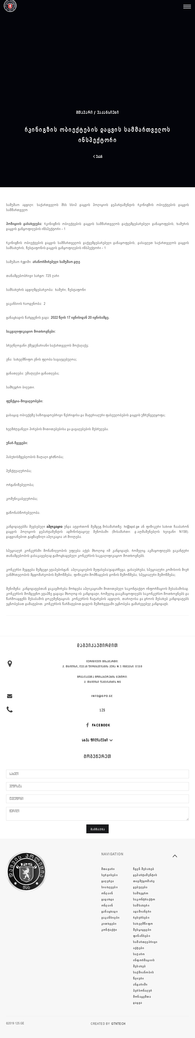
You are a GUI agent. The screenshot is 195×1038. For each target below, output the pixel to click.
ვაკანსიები (108, 112)
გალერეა (107, 881)
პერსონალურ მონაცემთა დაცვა (142, 997)
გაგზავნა (98, 829)
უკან (97, 157)
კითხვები (109, 924)
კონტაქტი (109, 930)
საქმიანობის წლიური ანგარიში (143, 978)
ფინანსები (141, 936)
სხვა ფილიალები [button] (97, 740)
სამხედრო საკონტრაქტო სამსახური (144, 899)
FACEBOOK (97, 725)
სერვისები (109, 875)
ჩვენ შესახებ (143, 869)
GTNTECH (118, 1024)
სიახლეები (109, 887)
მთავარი (108, 869)
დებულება (140, 887)
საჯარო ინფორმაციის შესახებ (144, 960)
